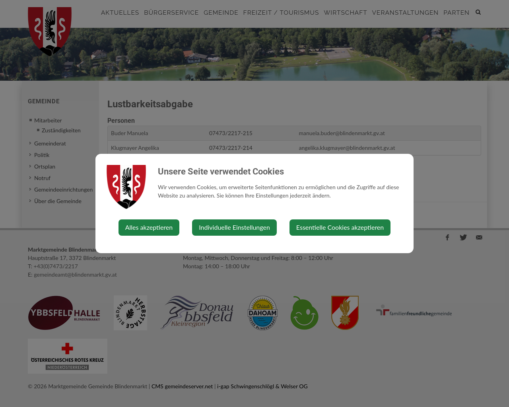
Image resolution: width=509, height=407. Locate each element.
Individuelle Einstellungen (234, 227)
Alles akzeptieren (149, 227)
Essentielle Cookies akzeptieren (340, 227)
